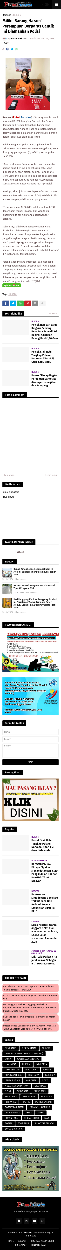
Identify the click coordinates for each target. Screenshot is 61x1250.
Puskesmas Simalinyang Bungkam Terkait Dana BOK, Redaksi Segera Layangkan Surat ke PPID (44, 903)
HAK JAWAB (10, 1064)
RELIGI (29, 1112)
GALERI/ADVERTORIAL (28, 1059)
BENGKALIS (10, 1048)
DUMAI (8, 1059)
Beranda (6, 15)
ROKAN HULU (11, 1118)
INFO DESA (41, 1064)
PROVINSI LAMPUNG (39, 1107)
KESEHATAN (34, 1075)
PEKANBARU (40, 1091)
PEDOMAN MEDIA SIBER (42, 1241)
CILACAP (46, 1048)
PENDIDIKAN (29, 1096)
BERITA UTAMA (29, 1048)
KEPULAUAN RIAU (13, 1075)
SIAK (46, 1118)
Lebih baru (9, 475)
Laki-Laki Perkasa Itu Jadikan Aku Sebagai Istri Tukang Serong (44, 960)
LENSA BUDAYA (12, 1080)
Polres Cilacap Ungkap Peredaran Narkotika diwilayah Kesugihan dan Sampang (44, 380)
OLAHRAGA (40, 1085)
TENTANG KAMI (38, 1245)
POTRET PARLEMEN (14, 1107)
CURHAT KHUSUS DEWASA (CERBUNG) (24, 1053)
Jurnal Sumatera (10, 492)
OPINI (8, 1091)
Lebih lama (51, 475)
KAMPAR (47, 1069)
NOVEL (45, 1080)
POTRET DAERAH (43, 1102)
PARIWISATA (22, 1091)
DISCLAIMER (21, 1245)
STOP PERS (23, 1123)
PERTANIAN (10, 1102)
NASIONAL (31, 1080)
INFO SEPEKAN (12, 1069)
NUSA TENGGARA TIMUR (17, 1085)
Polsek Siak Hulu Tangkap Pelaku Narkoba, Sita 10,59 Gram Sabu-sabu (42, 356)
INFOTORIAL (31, 1069)
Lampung (50, 1075)
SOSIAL (8, 1123)
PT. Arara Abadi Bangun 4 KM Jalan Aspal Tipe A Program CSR (34, 587)
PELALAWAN (11, 1096)
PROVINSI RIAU (12, 1112)
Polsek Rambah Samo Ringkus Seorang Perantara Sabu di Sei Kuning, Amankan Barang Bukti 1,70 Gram (45, 331)
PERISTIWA (46, 1096)
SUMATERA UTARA (13, 1128)
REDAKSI (22, 1241)
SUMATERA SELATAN (44, 1123)
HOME (10, 1241)
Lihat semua (53, 313)
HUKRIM (17, 15)
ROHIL (41, 1112)
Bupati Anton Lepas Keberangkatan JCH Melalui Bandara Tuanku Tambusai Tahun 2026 (35, 572)
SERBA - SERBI (31, 1118)
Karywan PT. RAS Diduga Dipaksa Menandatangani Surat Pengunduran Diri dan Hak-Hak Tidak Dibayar (44, 872)
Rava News (8, 497)
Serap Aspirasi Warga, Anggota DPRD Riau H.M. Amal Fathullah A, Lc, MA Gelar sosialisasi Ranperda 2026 (44, 933)
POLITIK (26, 1102)
